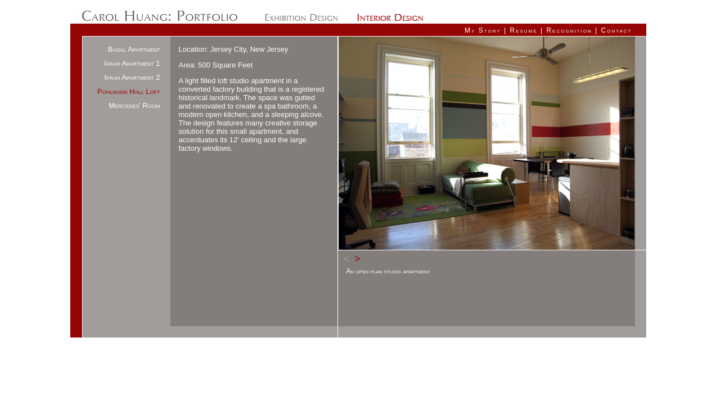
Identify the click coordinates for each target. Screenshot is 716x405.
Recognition (569, 30)
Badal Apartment (134, 49)
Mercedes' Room (134, 105)
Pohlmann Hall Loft (128, 91)
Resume (523, 30)
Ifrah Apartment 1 (132, 63)
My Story (483, 30)
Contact (616, 30)
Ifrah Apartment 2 (132, 77)
